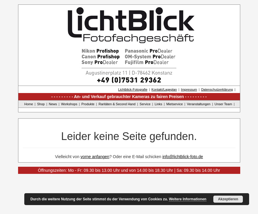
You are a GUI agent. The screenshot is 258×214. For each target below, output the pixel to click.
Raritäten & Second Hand (117, 104)
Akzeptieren (228, 199)
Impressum (189, 89)
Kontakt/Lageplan (164, 89)
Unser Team (223, 104)
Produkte (87, 104)
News (53, 104)
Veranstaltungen (199, 104)
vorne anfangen (95, 156)
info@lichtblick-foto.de (182, 156)
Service (145, 104)
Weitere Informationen (187, 199)
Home (28, 104)
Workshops (69, 104)
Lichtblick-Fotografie (132, 89)
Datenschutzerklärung (217, 89)
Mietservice (174, 104)
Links (158, 104)
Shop (41, 104)
